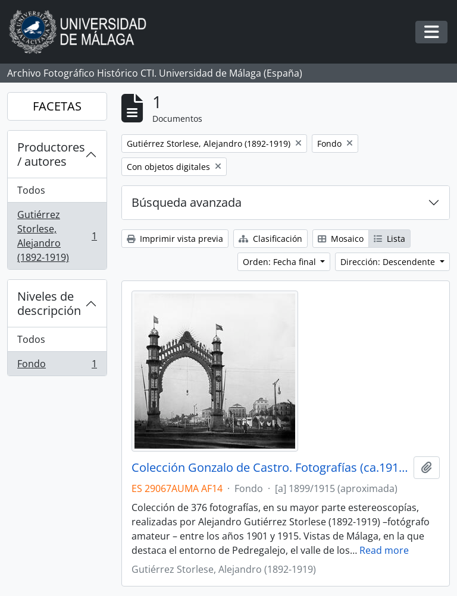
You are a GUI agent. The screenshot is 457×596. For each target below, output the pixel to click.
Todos (31, 190)
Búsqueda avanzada (187, 202)
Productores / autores (51, 154)
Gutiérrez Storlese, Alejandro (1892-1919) (57, 236)
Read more (384, 550)
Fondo (57, 366)
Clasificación (270, 238)
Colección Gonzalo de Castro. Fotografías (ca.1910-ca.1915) (270, 468)
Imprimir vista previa (175, 238)
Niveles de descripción (49, 303)
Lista (389, 238)
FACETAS (57, 106)
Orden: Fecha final (280, 261)
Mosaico (341, 238)
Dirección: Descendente (388, 261)
